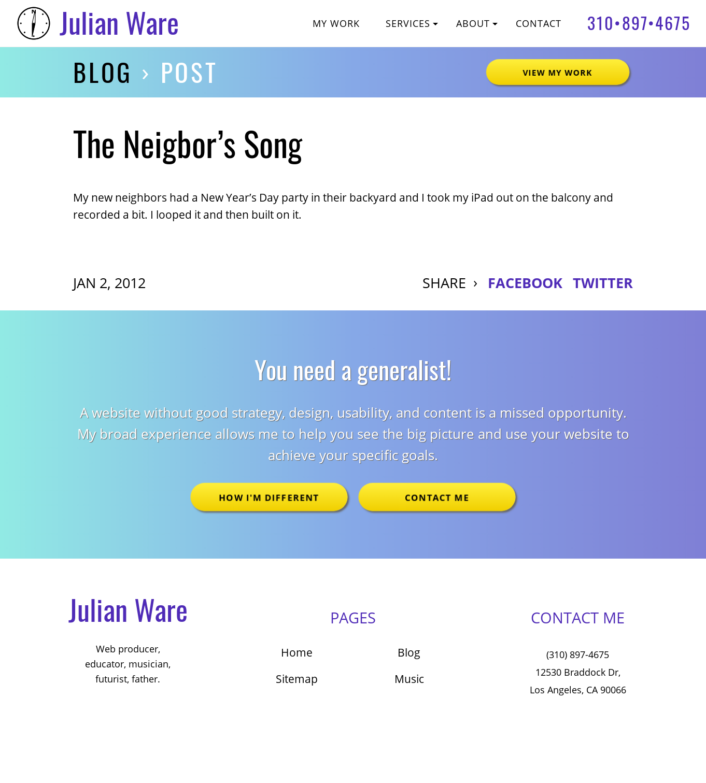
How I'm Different (269, 498)
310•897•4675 (638, 22)
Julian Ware (119, 22)
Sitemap (297, 679)
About (473, 23)
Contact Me (437, 498)
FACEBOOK (525, 282)
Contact (538, 23)
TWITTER (603, 282)
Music (409, 679)
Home (297, 652)
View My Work (558, 73)
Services (408, 23)
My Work (336, 23)
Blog (103, 71)
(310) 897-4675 (577, 654)
